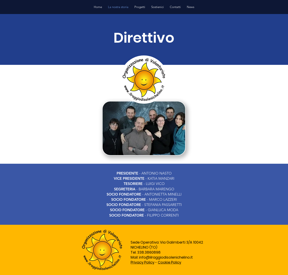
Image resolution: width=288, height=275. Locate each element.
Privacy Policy (142, 262)
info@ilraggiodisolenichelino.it (166, 257)
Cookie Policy (169, 262)
